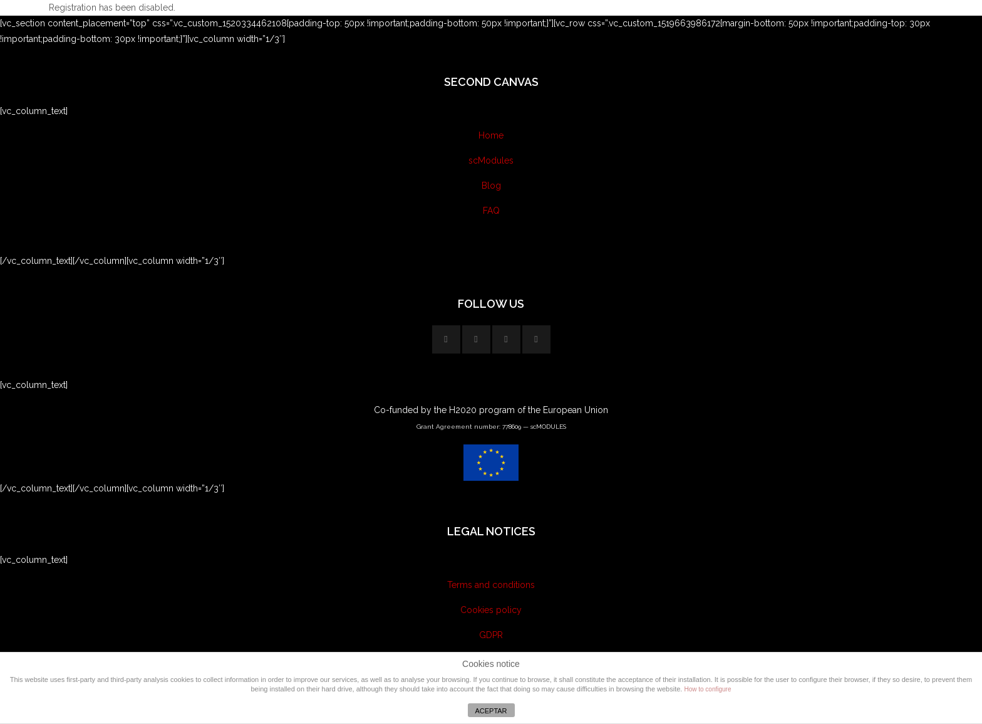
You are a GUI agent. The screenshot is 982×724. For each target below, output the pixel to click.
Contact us (491, 236)
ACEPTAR (491, 711)
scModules (491, 160)
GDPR (491, 635)
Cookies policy (491, 610)
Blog (491, 186)
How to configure (707, 689)
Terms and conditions (491, 585)
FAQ (491, 211)
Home (491, 135)
